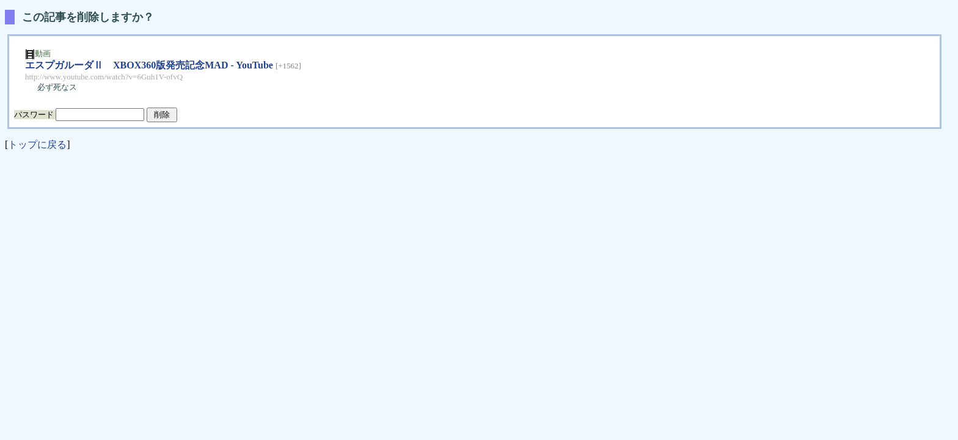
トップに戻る (37, 144)
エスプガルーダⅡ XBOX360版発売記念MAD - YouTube (149, 65)
